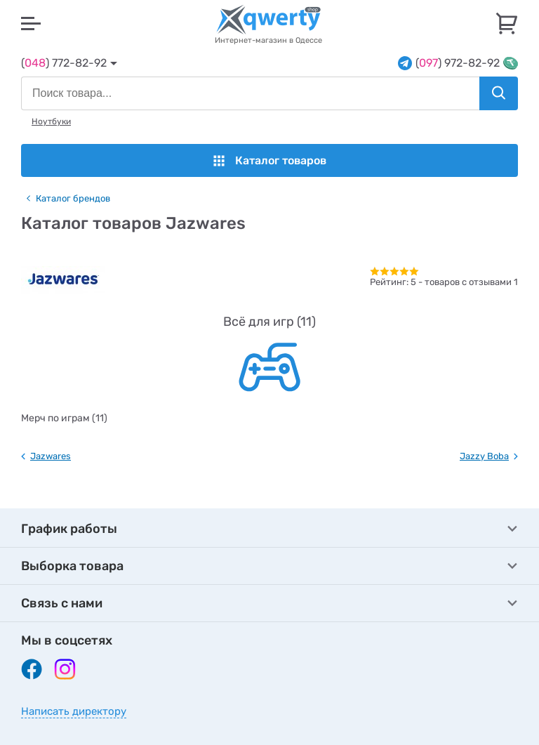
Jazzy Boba (484, 456)
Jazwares (50, 456)
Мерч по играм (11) (64, 418)
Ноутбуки (51, 121)
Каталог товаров (269, 160)
